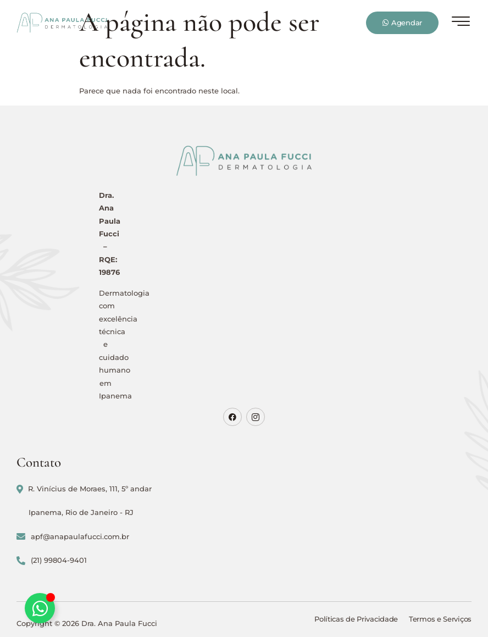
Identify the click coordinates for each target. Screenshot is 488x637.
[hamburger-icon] (460, 23)
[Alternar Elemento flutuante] (40, 608)
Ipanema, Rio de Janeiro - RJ (81, 512)
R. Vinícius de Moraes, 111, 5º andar (84, 489)
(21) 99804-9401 (51, 560)
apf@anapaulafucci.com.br (72, 536)
